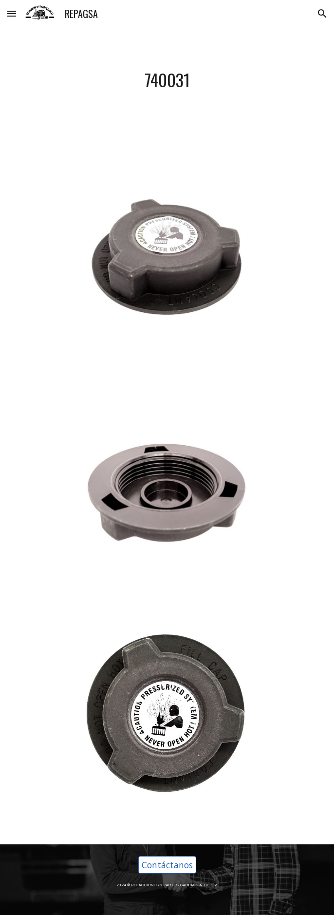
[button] (11, 13)
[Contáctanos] (167, 865)
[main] (166, 80)
